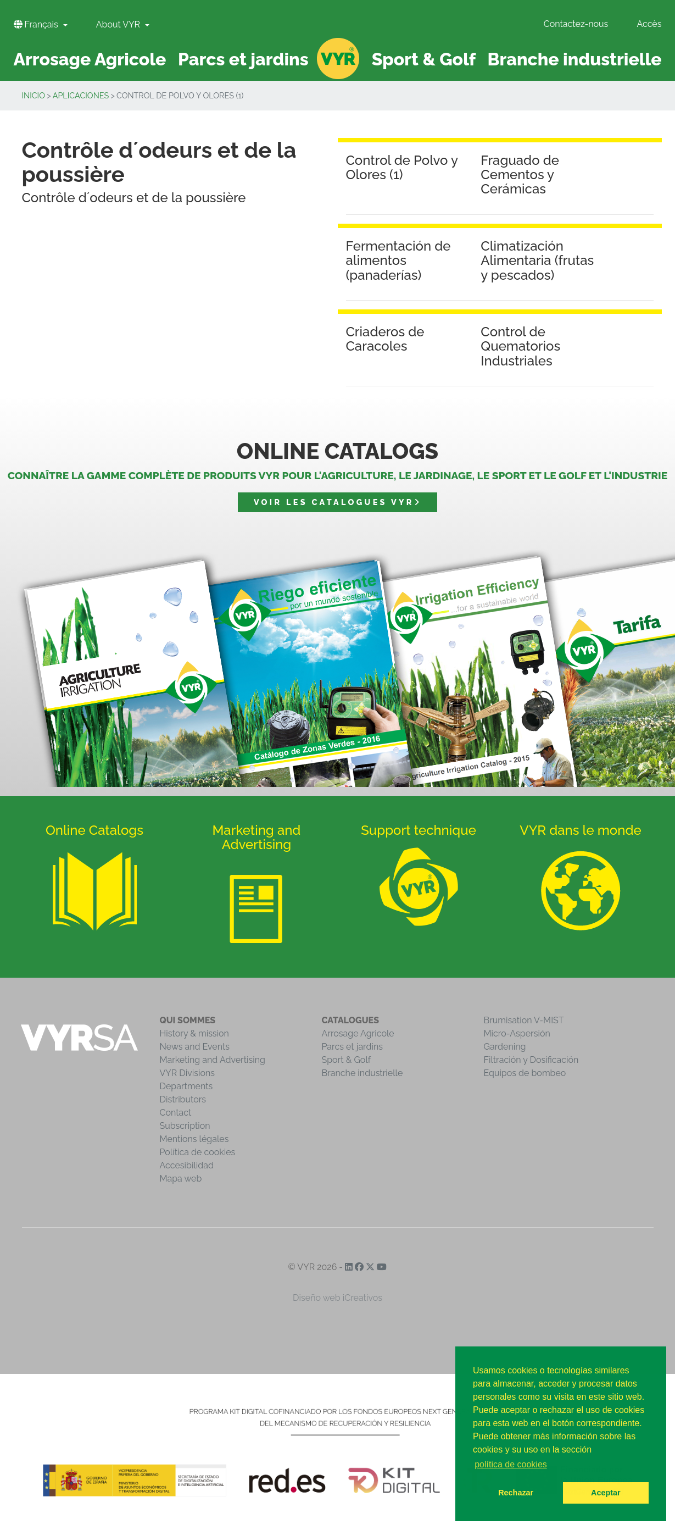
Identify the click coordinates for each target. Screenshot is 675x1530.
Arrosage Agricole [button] (90, 59)
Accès (649, 24)
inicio (34, 95)
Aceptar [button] (606, 1492)
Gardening (505, 1046)
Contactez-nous (576, 24)
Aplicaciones (81, 95)
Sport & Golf (346, 1060)
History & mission (194, 1033)
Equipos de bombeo (525, 1073)
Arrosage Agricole (358, 1033)
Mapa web (181, 1178)
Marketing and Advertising (212, 1060)
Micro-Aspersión (517, 1033)
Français (37, 24)
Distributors (183, 1099)
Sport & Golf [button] (424, 59)
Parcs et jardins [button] (243, 59)
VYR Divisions (187, 1073)
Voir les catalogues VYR (337, 502)
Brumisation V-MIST (524, 1020)
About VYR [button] (119, 24)
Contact (176, 1112)
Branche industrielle (362, 1073)
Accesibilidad (187, 1165)
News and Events (195, 1046)
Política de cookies (198, 1152)
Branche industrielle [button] (575, 59)
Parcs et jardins (352, 1046)
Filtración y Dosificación (531, 1060)
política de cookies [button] (511, 1464)
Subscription (185, 1126)
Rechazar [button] (515, 1492)
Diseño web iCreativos (337, 1298)
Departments (186, 1086)
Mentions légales (194, 1139)
